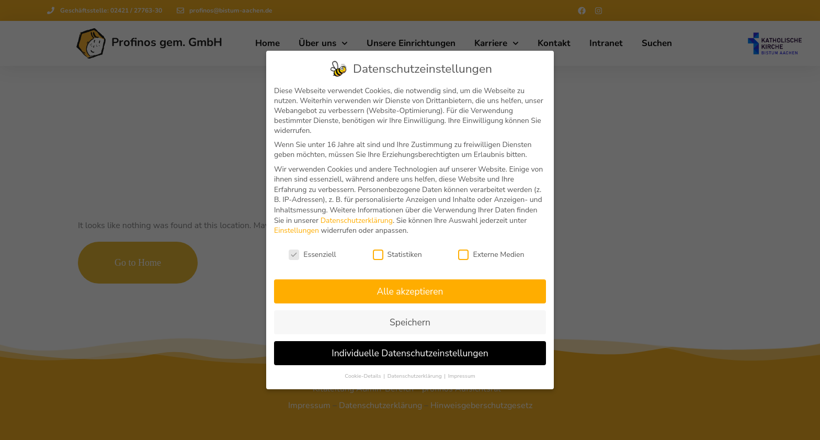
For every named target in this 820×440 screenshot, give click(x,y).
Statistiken (397, 255)
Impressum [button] (461, 376)
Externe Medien (491, 255)
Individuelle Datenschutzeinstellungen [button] (410, 352)
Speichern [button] (410, 321)
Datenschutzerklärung (357, 220)
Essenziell (312, 255)
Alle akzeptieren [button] (410, 291)
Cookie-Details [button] (363, 376)
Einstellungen (296, 230)
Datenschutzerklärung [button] (415, 376)
